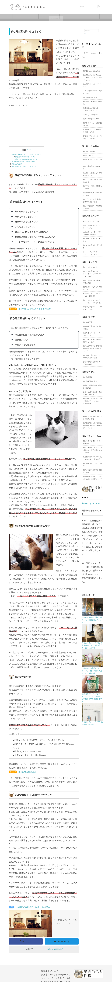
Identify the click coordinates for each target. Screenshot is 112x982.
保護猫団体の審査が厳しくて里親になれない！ (92, 109)
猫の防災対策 (87, 377)
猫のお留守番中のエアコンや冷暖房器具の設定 (92, 356)
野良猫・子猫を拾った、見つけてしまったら (92, 137)
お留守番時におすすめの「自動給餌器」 (91, 363)
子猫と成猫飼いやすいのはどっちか (92, 92)
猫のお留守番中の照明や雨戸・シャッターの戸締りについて (92, 348)
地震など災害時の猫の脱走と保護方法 (92, 386)
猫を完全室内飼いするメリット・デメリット (26, 154)
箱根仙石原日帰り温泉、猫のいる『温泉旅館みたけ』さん (92, 619)
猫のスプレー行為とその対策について (92, 288)
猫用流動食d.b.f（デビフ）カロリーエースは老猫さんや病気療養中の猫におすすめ (92, 697)
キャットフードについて (56, 19)
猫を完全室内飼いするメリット (25, 157)
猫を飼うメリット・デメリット (92, 85)
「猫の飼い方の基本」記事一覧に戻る (32, 907)
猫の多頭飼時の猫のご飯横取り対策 (92, 471)
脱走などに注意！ (17, 164)
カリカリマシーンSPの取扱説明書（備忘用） (92, 723)
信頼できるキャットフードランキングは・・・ (92, 226)
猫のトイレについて (78, 16)
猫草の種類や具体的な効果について (92, 194)
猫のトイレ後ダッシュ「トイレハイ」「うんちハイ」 (92, 301)
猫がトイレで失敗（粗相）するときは (92, 281)
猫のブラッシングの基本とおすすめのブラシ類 (92, 200)
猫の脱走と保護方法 (27, 772)
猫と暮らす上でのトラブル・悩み (91, 442)
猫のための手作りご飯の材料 (92, 246)
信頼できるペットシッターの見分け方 (92, 334)
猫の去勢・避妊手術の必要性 (92, 103)
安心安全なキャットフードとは (92, 240)
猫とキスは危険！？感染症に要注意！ (92, 207)
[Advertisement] (44, 126)
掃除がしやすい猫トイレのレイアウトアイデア (92, 308)
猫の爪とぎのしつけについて (92, 161)
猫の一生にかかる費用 (91, 119)
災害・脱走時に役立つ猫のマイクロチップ (92, 393)
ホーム (9, 16)
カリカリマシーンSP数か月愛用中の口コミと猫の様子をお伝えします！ (92, 645)
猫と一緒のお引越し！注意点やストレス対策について (92, 478)
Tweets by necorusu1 (91, 503)
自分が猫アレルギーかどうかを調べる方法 (92, 131)
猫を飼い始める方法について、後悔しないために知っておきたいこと (92, 77)
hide (29, 150)
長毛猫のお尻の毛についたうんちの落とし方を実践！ (92, 458)
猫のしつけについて (90, 155)
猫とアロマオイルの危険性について (92, 181)
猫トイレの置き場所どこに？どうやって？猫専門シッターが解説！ (92, 273)
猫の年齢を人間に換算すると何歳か (34, 309)
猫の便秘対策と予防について (92, 464)
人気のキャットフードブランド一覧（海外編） (92, 233)
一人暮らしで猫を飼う (91, 115)
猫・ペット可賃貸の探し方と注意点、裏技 (92, 418)
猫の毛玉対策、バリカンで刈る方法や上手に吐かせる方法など (92, 450)
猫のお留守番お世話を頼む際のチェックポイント (92, 341)
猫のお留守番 (100, 16)
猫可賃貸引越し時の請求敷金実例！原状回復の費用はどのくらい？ (92, 425)
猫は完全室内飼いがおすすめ (92, 167)
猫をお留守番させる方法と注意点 (92, 327)
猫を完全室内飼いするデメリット (26, 159)
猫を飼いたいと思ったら (30, 16)
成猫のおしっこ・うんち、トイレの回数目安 (92, 295)
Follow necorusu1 (55, 949)
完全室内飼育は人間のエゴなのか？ (23, 166)
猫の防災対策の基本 (90, 381)
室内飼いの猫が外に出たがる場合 (22, 161)
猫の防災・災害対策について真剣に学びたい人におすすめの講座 (92, 401)
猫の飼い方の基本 (89, 151)
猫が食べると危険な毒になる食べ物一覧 (92, 174)
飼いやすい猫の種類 (90, 97)
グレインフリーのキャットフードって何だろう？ (92, 253)
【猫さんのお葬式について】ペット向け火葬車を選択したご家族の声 (92, 670)
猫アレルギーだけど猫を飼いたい (92, 124)
